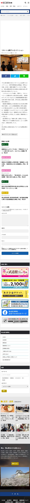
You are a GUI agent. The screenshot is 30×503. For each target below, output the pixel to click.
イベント (25, 6)
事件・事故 (12, 6)
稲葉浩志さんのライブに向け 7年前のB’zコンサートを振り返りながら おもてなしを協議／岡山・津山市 (15, 151)
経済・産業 (22, 15)
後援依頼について (6, 345)
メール (4, 234)
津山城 (3, 380)
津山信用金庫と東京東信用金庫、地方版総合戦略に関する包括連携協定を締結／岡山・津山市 (15, 198)
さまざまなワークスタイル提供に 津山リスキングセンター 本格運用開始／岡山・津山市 (22, 418)
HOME (2, 6)
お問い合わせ (5, 354)
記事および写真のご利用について (10, 357)
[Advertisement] (15, 27)
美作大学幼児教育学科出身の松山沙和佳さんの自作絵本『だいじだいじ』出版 (15, 187)
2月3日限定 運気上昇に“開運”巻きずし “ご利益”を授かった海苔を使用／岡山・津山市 (22, 437)
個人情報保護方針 (6, 359)
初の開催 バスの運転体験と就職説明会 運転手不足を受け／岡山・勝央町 (7, 436)
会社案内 (4, 340)
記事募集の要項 (6, 348)
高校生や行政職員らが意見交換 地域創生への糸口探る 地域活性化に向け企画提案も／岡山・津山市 (15, 164)
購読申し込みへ (15, 463)
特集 (7, 6)
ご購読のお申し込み (7, 351)
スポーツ (19, 6)
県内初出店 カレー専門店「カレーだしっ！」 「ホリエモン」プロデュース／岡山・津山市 (7, 418)
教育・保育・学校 (7, 157)
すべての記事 (10, 15)
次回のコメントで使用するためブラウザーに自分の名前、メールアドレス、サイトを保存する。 (15, 249)
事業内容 (4, 342)
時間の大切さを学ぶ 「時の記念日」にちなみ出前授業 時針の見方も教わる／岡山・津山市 (15, 176)
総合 (17, 15)
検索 (4, 390)
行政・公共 (6, 144)
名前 (3, 228)
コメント (4, 213)
